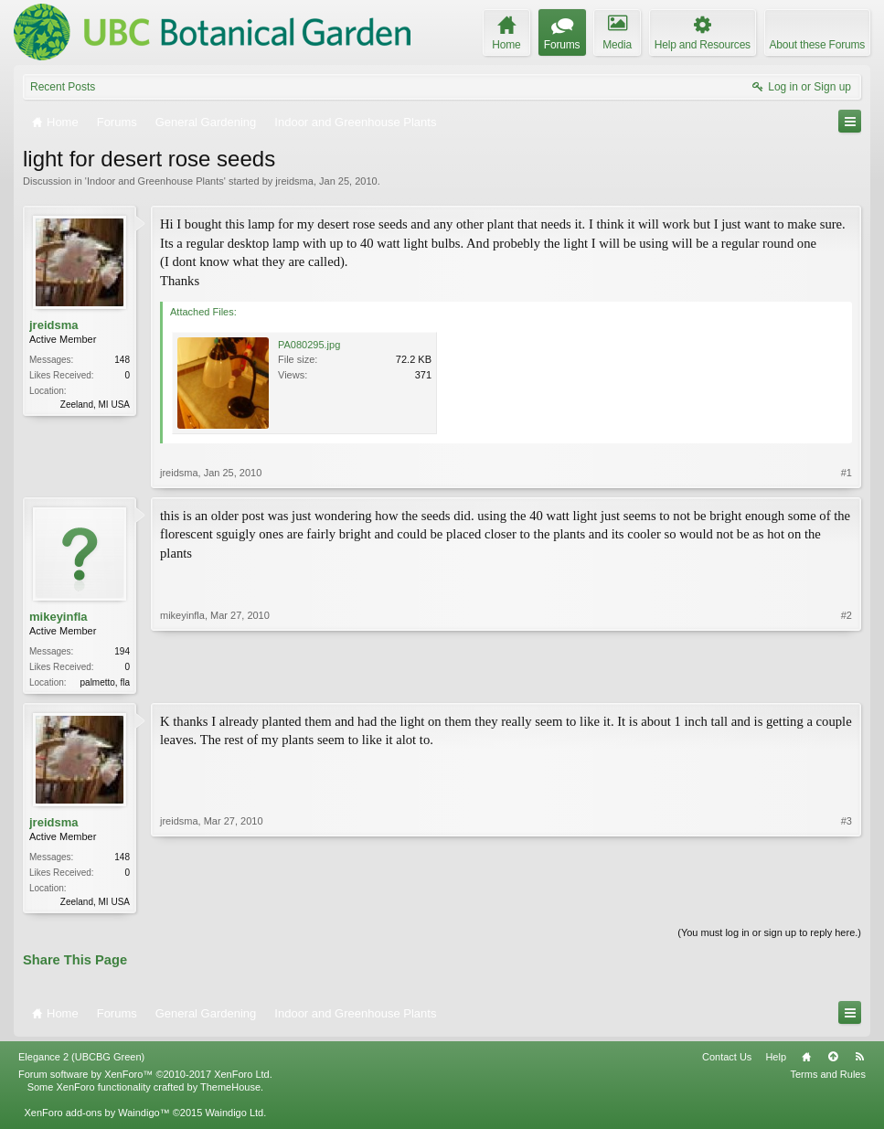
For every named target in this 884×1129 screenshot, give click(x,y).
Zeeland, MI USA (95, 404)
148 (122, 360)
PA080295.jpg (309, 344)
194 (122, 651)
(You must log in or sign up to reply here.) (769, 936)
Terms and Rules (828, 1077)
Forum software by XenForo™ (145, 1077)
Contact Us (726, 1060)
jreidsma (294, 181)
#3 (846, 901)
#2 (846, 680)
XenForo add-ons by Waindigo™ (96, 1116)
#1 (846, 472)
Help (775, 1060)
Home (806, 1060)
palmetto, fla (105, 682)
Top (832, 1060)
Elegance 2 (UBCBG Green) (81, 1060)
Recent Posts (62, 86)
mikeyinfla (58, 616)
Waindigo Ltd (234, 1116)
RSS (859, 1060)
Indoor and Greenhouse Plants (155, 181)
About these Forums (817, 44)
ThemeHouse (230, 1090)
